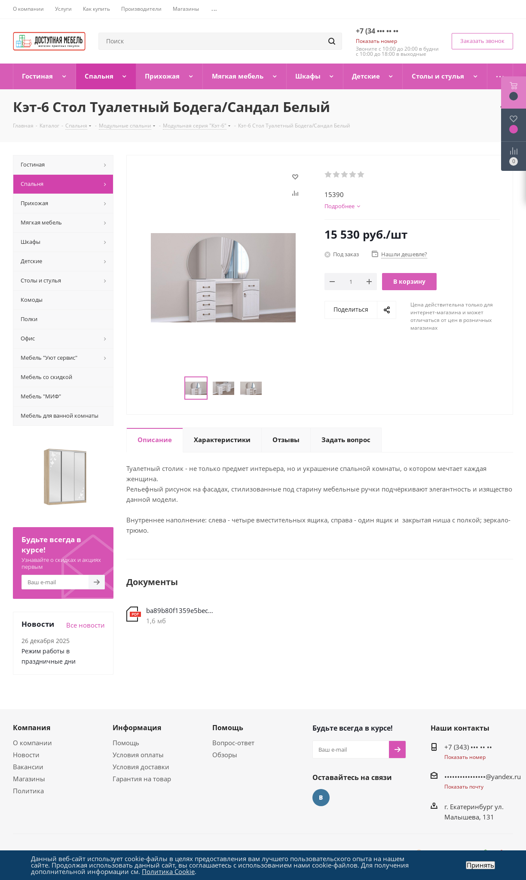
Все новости (85, 625)
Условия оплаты (138, 754)
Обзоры (224, 754)
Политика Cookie (168, 871)
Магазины (29, 778)
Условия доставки (141, 766)
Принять (480, 865)
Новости (26, 754)
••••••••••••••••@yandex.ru (482, 776)
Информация (137, 727)
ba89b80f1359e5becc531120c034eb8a (180, 610)
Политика (28, 790)
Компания (31, 727)
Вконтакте (321, 797)
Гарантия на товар (142, 778)
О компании (32, 742)
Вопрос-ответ (233, 742)
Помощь (126, 742)
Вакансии (28, 766)
